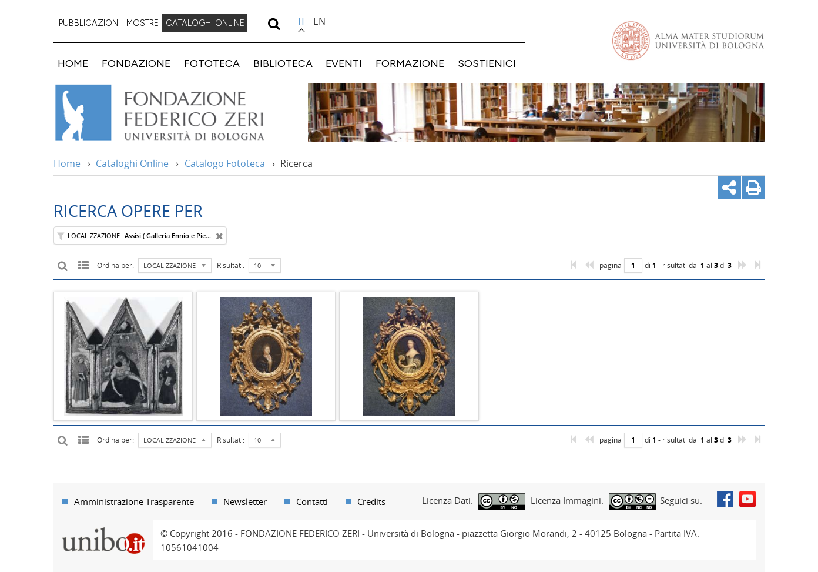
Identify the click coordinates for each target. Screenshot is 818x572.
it (302, 21)
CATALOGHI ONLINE (205, 23)
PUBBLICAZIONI (89, 23)
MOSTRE (142, 23)
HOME (73, 63)
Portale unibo (103, 527)
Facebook (725, 499)
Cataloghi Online (132, 163)
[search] (273, 23)
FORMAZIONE (410, 63)
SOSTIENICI (487, 63)
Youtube (747, 499)
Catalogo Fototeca (225, 163)
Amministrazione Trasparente (134, 501)
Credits (371, 501)
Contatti (312, 501)
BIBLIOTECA (283, 63)
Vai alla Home (174, 112)
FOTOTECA (212, 63)
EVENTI (344, 63)
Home (67, 163)
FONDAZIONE (136, 63)
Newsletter (245, 501)
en (319, 21)
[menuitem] (89, 23)
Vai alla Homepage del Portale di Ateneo (688, 40)
